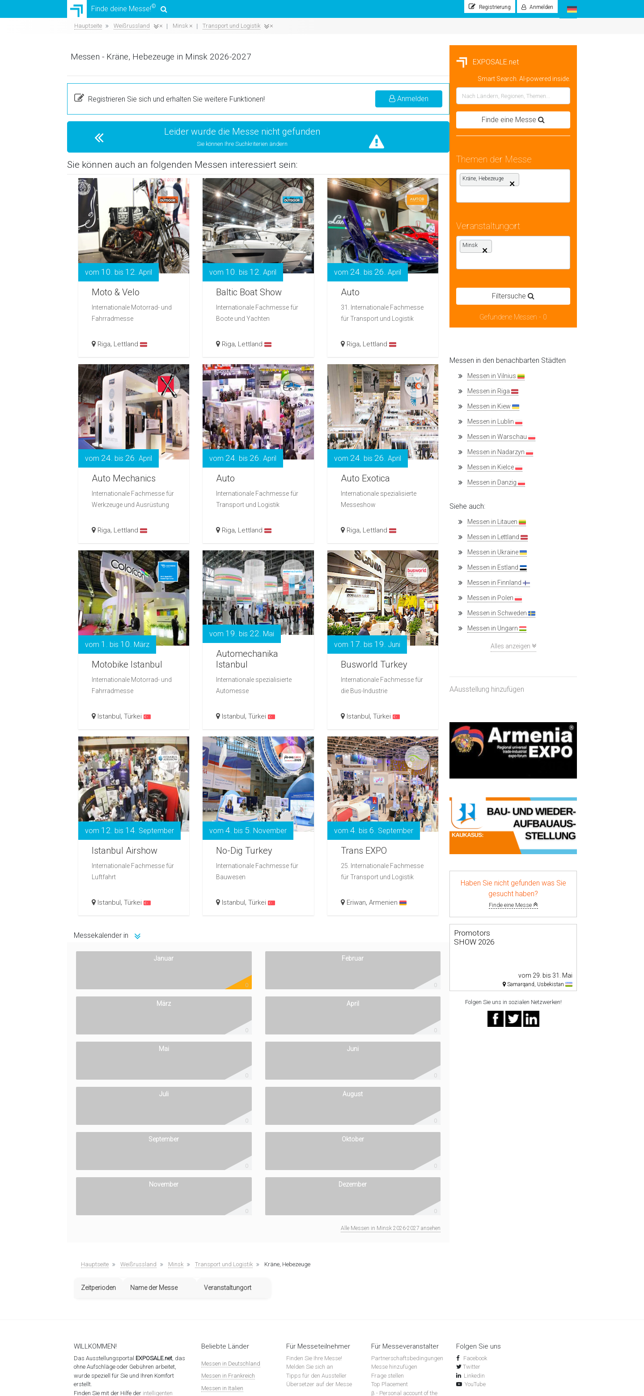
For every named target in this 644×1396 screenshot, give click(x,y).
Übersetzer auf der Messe (319, 1207)
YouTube (475, 1207)
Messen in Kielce (112, 472)
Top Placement (389, 1207)
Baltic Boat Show (386, 288)
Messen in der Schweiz (230, 1269)
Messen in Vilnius (113, 380)
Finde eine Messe (131, 909)
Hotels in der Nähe (309, 1305)
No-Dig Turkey (381, 847)
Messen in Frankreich (228, 1199)
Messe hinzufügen (394, 1190)
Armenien (517, 907)
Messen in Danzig (114, 487)
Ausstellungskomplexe (314, 1288)
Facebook (474, 1182)
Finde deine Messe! (117, 11)
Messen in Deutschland (230, 1187)
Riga (238, 349)
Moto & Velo (254, 288)
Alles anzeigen (131, 650)
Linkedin (474, 1199)
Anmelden (536, 103)
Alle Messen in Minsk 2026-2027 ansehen (518, 1052)
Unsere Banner (92, 1288)
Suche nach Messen (311, 1235)
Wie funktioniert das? (100, 1270)
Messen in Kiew (111, 411)
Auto (481, 277)
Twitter (471, 1190)
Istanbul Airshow (265, 847)
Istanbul (243, 721)
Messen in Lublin (112, 426)
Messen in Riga (110, 396)
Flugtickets (300, 1296)
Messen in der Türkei (227, 1282)
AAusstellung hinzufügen (104, 693)
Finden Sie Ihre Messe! (314, 1182)
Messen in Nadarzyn (118, 456)
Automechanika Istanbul (384, 654)
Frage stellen (387, 1199)
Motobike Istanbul (247, 654)
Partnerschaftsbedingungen (407, 1182)
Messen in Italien (222, 1212)
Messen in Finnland (116, 587)
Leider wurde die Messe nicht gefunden (374, 136)
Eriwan (486, 907)
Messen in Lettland (115, 541)
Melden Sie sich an (309, 1190)
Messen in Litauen (114, 526)
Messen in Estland (114, 572)
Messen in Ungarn (114, 633)
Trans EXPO (498, 836)
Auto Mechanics (263, 463)
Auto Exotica (499, 474)
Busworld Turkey (509, 661)
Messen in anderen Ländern (236, 1306)
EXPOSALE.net (105, 66)
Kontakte (85, 1279)
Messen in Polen (112, 602)
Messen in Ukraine (114, 557)
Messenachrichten (309, 1244)
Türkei (271, 721)
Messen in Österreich (227, 1294)
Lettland (264, 349)
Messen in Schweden (119, 617)
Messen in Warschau (119, 441)
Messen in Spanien (225, 1224)
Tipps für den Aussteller (316, 1199)
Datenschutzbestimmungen (109, 1296)
